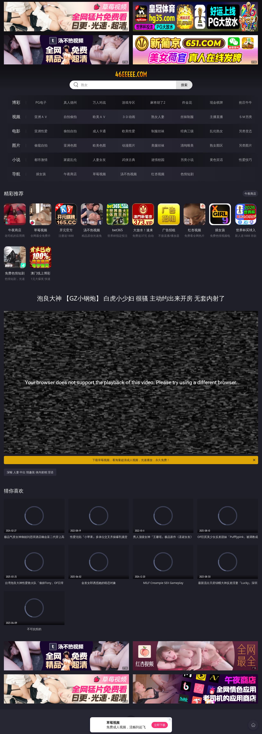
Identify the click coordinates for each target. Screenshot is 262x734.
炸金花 (187, 102)
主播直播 (216, 116)
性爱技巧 (245, 159)
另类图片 (245, 145)
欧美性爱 (128, 131)
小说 (16, 159)
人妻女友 (99, 159)
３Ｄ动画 (128, 116)
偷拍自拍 (70, 131)
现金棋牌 (216, 102)
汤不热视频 (128, 174)
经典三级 (187, 131)
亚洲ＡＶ (40, 116)
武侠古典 (128, 159)
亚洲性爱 (40, 131)
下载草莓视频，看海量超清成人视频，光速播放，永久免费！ (174, 460)
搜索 (184, 85)
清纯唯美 (187, 145)
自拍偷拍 (70, 116)
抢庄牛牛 (245, 102)
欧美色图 (99, 145)
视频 (16, 116)
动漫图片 (128, 145)
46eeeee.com (131, 74)
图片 (16, 145)
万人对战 (99, 102)
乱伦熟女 (216, 131)
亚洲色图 (70, 145)
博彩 (16, 102)
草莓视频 (99, 174)
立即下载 (159, 725)
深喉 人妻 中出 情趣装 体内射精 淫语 (30, 472)
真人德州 (70, 102)
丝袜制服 (187, 116)
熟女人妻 (157, 116)
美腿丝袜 (157, 145)
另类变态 (245, 131)
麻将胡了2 (157, 102)
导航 (16, 174)
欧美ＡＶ (99, 116)
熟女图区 (216, 145)
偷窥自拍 (40, 145)
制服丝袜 (157, 131)
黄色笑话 (216, 159)
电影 (16, 131)
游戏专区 (128, 102)
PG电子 (40, 102)
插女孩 (41, 174)
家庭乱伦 (70, 159)
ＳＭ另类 (245, 116)
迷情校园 (157, 159)
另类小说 (187, 159)
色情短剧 (187, 174)
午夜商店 (70, 174)
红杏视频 (157, 174)
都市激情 (40, 159)
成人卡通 (99, 131)
